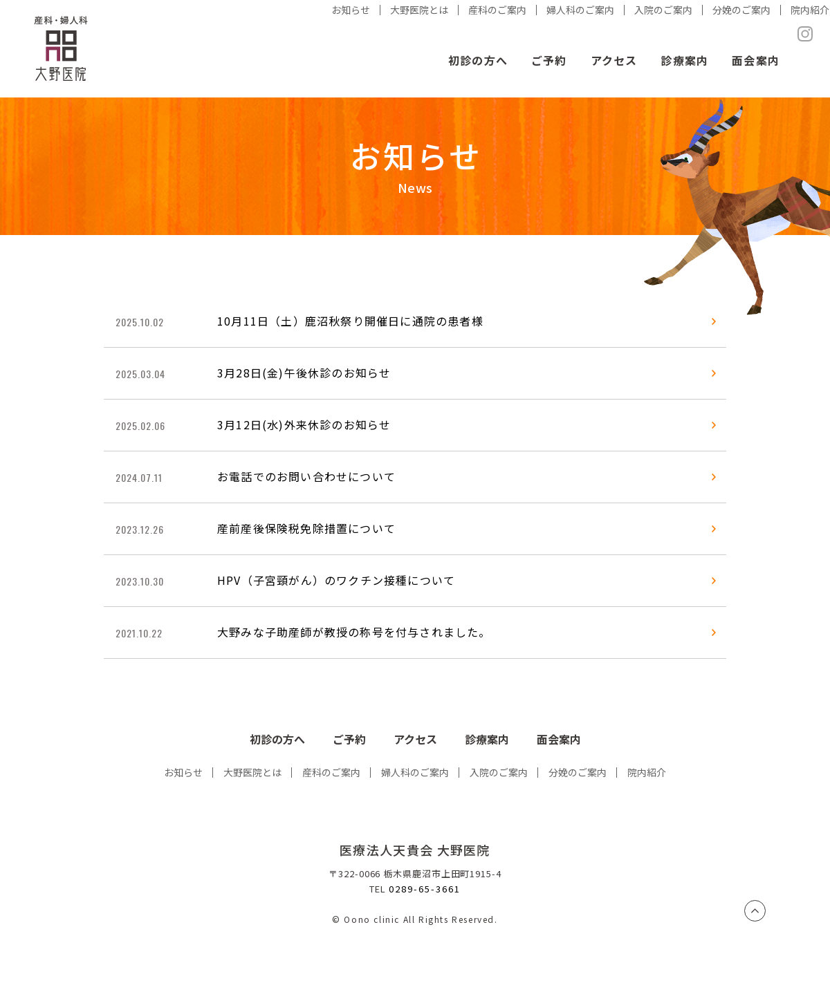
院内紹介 (646, 772)
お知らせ (183, 772)
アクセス (614, 60)
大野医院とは (252, 772)
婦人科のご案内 (415, 772)
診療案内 (684, 60)
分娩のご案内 (577, 772)
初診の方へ (478, 60)
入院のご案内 (499, 772)
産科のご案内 (331, 772)
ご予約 (549, 60)
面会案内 (756, 60)
